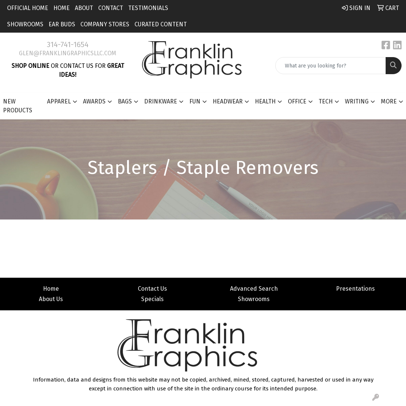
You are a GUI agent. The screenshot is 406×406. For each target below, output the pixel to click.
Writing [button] (357, 101)
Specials (152, 299)
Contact (110, 7)
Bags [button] (125, 101)
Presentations (355, 288)
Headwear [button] (228, 101)
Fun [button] (194, 101)
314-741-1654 (68, 44)
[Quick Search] (330, 65)
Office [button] (297, 101)
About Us (51, 299)
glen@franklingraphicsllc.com (67, 53)
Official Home (27, 7)
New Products (17, 106)
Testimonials (148, 7)
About (84, 7)
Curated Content (160, 24)
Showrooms (25, 24)
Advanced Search (254, 288)
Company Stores (104, 24)
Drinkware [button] (160, 101)
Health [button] (265, 101)
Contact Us (152, 288)
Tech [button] (326, 101)
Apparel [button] (59, 101)
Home (61, 7)
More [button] (389, 101)
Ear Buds (62, 24)
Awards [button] (94, 101)
